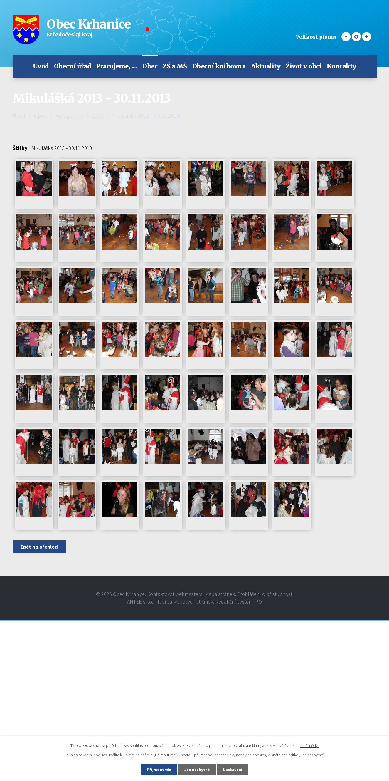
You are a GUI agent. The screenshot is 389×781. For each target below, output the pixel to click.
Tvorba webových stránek (185, 601)
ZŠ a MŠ (175, 66)
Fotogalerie (69, 115)
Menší (346, 36)
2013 (98, 115)
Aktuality (266, 66)
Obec (149, 66)
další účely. (309, 745)
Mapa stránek (220, 594)
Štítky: (21, 148)
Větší (366, 36)
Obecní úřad (72, 66)
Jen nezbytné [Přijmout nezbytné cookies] (197, 769)
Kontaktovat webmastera (175, 594)
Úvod (41, 66)
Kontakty (341, 66)
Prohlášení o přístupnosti (265, 594)
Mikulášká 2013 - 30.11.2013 (61, 148)
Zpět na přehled (39, 546)
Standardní (356, 36)
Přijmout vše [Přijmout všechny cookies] (158, 769)
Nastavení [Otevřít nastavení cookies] (233, 769)
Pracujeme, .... (116, 66)
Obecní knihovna (219, 66)
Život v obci (303, 66)
